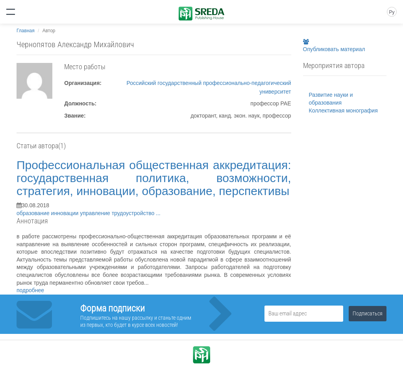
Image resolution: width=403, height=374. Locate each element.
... (158, 213)
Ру (391, 12)
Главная (26, 30)
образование (34, 213)
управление (95, 213)
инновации (65, 213)
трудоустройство (134, 213)
